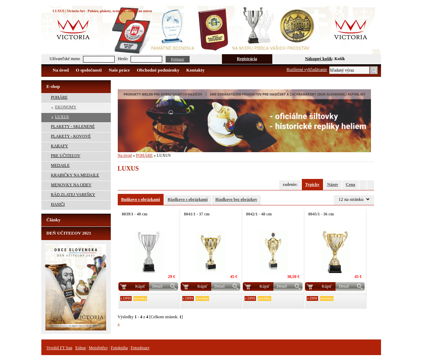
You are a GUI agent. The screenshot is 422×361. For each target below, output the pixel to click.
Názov (332, 184)
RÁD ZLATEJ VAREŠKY (73, 194)
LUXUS (62, 116)
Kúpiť (140, 286)
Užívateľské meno (65, 58)
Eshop (80, 347)
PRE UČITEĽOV (66, 155)
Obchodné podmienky (158, 70)
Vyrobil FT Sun (59, 347)
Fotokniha (119, 347)
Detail (157, 286)
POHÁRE (59, 97)
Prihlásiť (177, 59)
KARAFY (59, 145)
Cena (350, 184)
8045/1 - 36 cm (321, 214)
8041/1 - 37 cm (197, 214)
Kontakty (195, 70)
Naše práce (119, 70)
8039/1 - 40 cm (135, 214)
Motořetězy (98, 347)
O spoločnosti (89, 70)
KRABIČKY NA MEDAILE (75, 175)
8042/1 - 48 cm (259, 214)
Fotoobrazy (140, 347)
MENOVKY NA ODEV (71, 184)
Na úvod (61, 70)
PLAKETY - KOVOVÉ (71, 136)
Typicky (312, 184)
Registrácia (247, 58)
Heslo (122, 58)
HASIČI (58, 204)
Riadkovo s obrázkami (188, 199)
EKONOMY (65, 107)
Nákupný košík (318, 58)
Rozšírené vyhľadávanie (307, 69)
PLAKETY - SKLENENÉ (73, 126)
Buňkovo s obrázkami (140, 199)
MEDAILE (60, 165)
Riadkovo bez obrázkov (236, 199)
